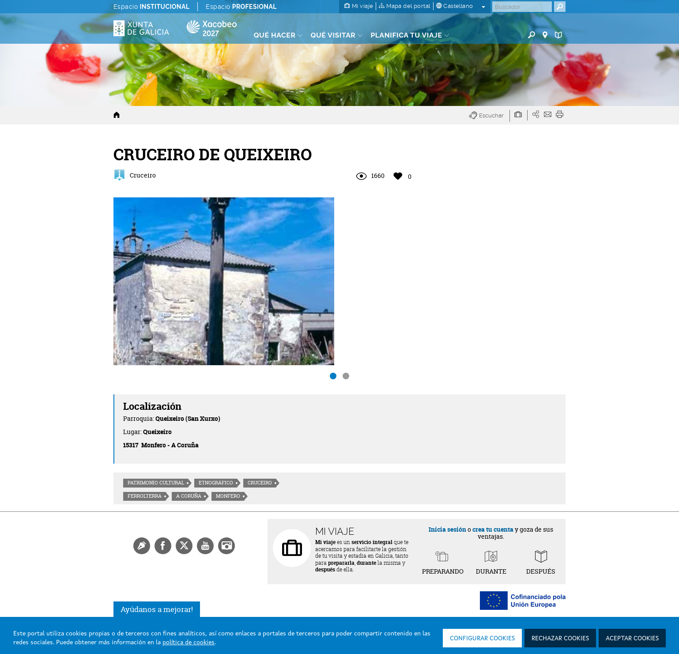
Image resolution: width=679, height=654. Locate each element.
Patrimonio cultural (156, 482)
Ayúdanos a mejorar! (157, 609)
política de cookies (188, 642)
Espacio (151, 6)
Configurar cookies (482, 638)
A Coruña (188, 495)
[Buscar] (522, 6)
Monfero (228, 495)
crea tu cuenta (492, 529)
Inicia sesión (447, 529)
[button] (489, 116)
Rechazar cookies (560, 638)
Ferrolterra (145, 495)
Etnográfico (216, 482)
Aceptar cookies (632, 638)
